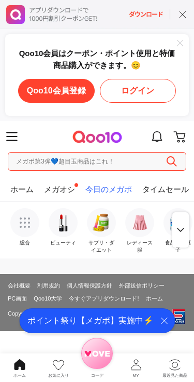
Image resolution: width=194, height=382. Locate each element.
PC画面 (17, 298)
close (182, 14)
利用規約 (48, 285)
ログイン (137, 90)
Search (172, 161)
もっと (180, 230)
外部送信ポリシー (142, 285)
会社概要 (19, 285)
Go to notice (157, 136)
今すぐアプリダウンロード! (104, 298)
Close (180, 43)
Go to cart (179, 136)
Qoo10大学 (48, 298)
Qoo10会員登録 (56, 90)
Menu (12, 136)
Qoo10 (97, 136)
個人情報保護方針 (89, 285)
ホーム (154, 298)
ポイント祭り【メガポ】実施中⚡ (90, 320)
